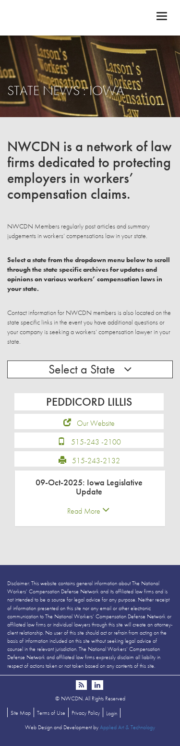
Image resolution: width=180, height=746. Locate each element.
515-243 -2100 (96, 442)
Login (111, 713)
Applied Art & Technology (127, 727)
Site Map (21, 713)
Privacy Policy (86, 713)
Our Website (96, 423)
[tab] (90, 498)
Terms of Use (51, 713)
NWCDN (90, 17)
